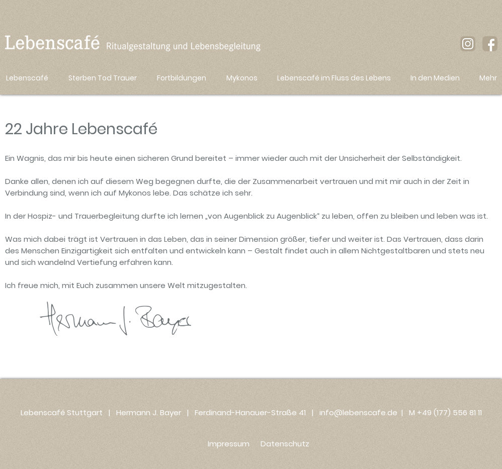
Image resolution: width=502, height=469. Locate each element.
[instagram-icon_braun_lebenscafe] (467, 43)
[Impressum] (228, 443)
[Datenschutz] (284, 443)
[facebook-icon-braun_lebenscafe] (489, 43)
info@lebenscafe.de (358, 412)
